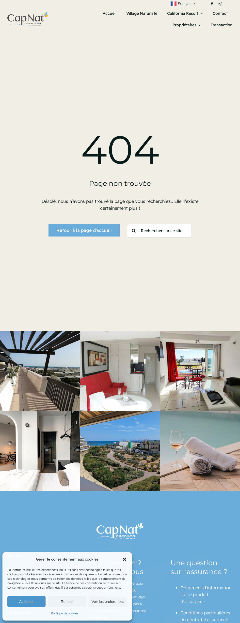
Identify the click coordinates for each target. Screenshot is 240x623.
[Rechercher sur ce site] (159, 230)
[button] (124, 559)
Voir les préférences (108, 601)
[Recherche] (134, 230)
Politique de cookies (64, 613)
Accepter (26, 601)
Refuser (67, 601)
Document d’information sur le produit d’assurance (205, 594)
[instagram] (220, 3)
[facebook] (212, 3)
